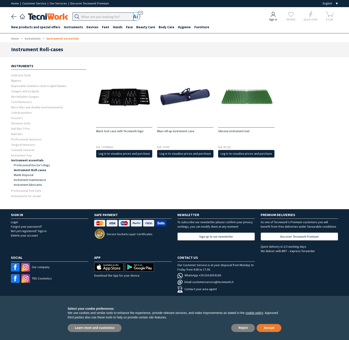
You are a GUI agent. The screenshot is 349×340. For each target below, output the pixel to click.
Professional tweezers (26, 139)
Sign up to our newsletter (216, 237)
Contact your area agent (197, 289)
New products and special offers (35, 27)
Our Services (59, 3)
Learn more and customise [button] (94, 328)
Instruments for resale (26, 196)
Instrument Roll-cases (30, 170)
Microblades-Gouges (25, 96)
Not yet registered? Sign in (29, 231)
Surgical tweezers (23, 144)
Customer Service (34, 3)
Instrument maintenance (30, 180)
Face (129, 27)
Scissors (17, 118)
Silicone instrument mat (234, 131)
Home (15, 3)
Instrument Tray (21, 155)
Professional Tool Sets (26, 190)
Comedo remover (23, 150)
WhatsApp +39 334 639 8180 (199, 275)
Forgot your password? (26, 227)
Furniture (202, 27)
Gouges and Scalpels (25, 91)
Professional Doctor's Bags (32, 165)
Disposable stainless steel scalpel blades (38, 86)
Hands (118, 27)
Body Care (167, 27)
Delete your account (24, 235)
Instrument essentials (63, 38)
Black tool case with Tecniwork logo (120, 131)
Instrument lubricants (28, 184)
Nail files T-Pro (20, 128)
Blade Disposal (23, 175)
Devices (93, 27)
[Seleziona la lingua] (330, 3)
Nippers (16, 80)
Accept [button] (269, 328)
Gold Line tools (21, 75)
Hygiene (184, 27)
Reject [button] (243, 328)
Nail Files (17, 134)
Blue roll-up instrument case (175, 131)
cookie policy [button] (254, 313)
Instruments (73, 27)
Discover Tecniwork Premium (89, 3)
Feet (106, 27)
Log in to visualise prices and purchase (124, 154)
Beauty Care (146, 27)
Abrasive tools (20, 123)
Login (14, 222)
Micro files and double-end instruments (37, 107)
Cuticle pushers (21, 112)
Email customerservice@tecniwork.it (205, 282)
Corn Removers (21, 102)
